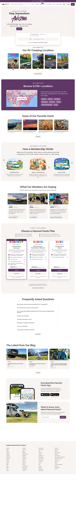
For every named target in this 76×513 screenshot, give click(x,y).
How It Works (49, 4)
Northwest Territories (58, 458)
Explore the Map (21, 98)
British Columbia (57, 452)
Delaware (8, 458)
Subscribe (63, 417)
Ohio (39, 451)
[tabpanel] (38, 39)
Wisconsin (56, 448)
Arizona (7, 451)
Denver (55, 104)
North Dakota (41, 449)
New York (24, 470)
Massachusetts (25, 454)
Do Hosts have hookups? (38, 315)
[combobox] (38, 39)
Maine (23, 451)
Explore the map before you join (41, 42)
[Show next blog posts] (68, 345)
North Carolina (41, 448)
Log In (68, 4)
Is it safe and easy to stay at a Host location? (38, 307)
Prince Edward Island (58, 464)
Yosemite (44, 99)
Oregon (40, 454)
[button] (24, 257)
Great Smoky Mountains (47, 104)
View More (38, 136)
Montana (23, 461)
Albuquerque (44, 101)
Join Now (19, 28)
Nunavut (56, 461)
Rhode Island (41, 457)
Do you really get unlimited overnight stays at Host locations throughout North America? (38, 312)
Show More (38, 334)
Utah (39, 464)
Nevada (23, 464)
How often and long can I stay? (38, 319)
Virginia (40, 467)
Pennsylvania (41, 455)
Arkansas (8, 452)
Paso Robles (57, 99)
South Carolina (41, 458)
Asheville (50, 99)
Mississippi (24, 458)
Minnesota (24, 457)
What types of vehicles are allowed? (38, 322)
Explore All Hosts (38, 73)
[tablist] (38, 34)
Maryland (24, 452)
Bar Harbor (52, 101)
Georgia (7, 461)
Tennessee (41, 461)
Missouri (23, 460)
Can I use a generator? (38, 326)
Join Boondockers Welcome (38, 287)
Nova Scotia (57, 460)
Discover (37, 4)
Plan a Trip (42, 4)
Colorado (8, 455)
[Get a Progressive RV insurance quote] (38, 432)
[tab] (34, 34)
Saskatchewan (57, 467)
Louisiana (24, 449)
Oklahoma (40, 452)
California (8, 454)
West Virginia (41, 470)
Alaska (7, 449)
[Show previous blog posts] (65, 345)
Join (73, 4)
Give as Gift (16, 273)
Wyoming (56, 449)
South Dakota (41, 460)
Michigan (24, 455)
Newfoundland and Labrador (60, 457)
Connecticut (8, 457)
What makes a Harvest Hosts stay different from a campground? (38, 304)
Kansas (7, 470)
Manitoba (56, 454)
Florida (7, 460)
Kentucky (24, 448)
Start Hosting (59, 4)
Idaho (7, 464)
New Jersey (24, 467)
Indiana (7, 467)
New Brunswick (57, 455)
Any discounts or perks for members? (38, 329)
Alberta (56, 451)
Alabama (7, 448)
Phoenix (58, 101)
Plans (54, 4)
